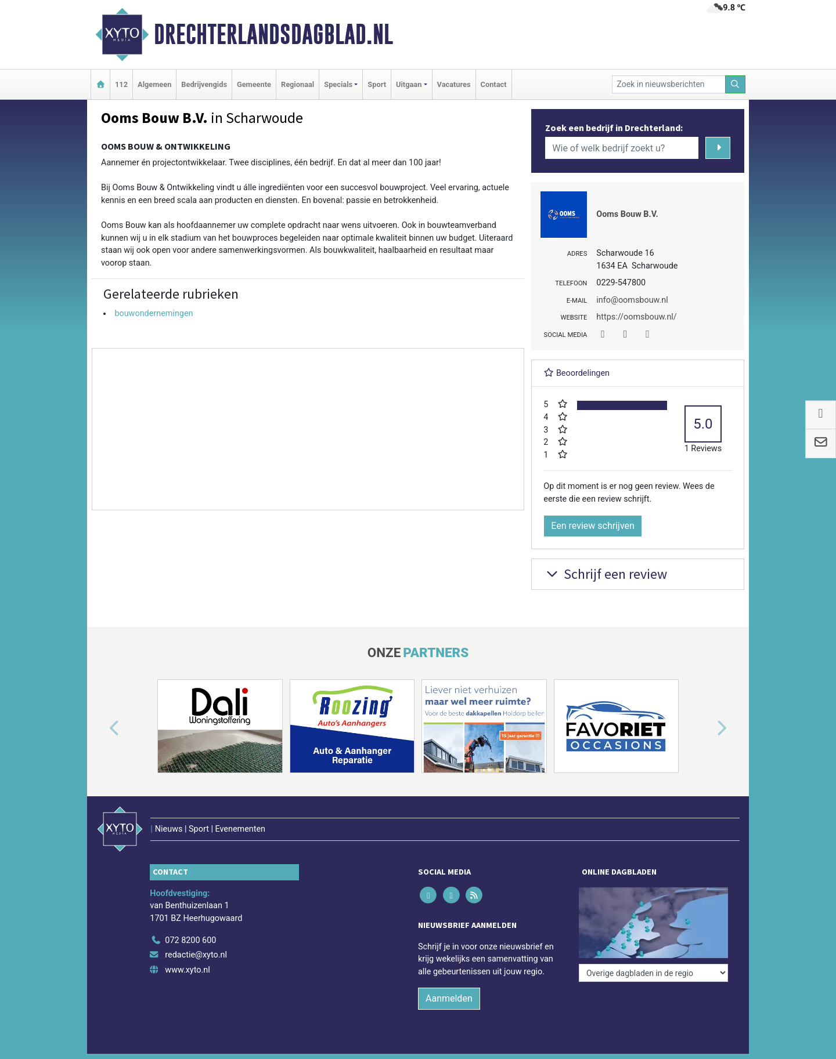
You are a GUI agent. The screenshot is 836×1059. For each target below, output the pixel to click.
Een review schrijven (593, 525)
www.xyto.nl (187, 970)
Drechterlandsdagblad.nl (273, 34)
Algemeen (154, 84)
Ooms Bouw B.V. (627, 214)
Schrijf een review (605, 574)
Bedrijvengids (204, 84)
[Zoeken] (735, 84)
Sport (376, 84)
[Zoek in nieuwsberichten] (669, 84)
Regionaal (297, 84)
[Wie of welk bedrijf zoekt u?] (621, 148)
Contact (494, 84)
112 (121, 84)
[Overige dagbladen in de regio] (653, 973)
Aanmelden (449, 998)
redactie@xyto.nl (196, 955)
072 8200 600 (190, 940)
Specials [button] (338, 84)
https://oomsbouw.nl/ (636, 317)
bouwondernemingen (153, 313)
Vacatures (454, 84)
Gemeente (254, 84)
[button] (101, 728)
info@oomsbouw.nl (632, 300)
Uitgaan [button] (408, 84)
